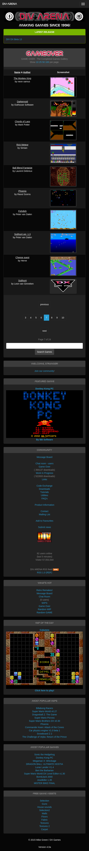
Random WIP (44, 609)
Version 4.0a (44, 847)
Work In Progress (44, 473)
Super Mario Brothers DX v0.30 (44, 721)
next (44, 331)
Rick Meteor (22, 144)
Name (17, 72)
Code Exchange (44, 485)
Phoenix (22, 191)
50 (43, 62)
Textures (44, 823)
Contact (44, 511)
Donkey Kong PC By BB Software (44, 414)
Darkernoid (22, 101)
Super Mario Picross (44, 717)
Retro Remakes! (44, 590)
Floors (44, 816)
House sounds (44, 807)
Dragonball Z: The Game (44, 714)
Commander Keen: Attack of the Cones (44, 727)
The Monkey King (22, 78)
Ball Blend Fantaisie (22, 168)
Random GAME (44, 612)
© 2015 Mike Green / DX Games (44, 840)
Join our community (44, 371)
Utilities (44, 495)
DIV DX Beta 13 (14, 39)
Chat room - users (44, 463)
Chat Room (44, 596)
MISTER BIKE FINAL (44, 783)
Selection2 (44, 810)
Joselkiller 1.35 (44, 780)
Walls (44, 813)
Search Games (44, 352)
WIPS (44, 603)
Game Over (44, 466)
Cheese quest (22, 257)
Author (27, 72)
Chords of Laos (22, 121)
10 (37, 62)
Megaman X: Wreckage (44, 761)
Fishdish (22, 211)
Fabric (44, 820)
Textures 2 (44, 826)
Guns (44, 804)
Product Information (44, 505)
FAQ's (44, 498)
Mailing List (44, 514)
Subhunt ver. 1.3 (22, 234)
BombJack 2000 (44, 777)
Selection (44, 800)
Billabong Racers (44, 708)
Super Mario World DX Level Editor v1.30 (44, 773)
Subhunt (22, 280)
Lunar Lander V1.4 (44, 767)
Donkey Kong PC (44, 757)
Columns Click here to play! (44, 660)
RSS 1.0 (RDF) (44, 572)
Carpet (44, 829)
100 (47, 62)
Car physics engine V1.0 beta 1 (44, 730)
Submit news (44, 527)
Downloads (44, 489)
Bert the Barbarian (44, 770)
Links (44, 479)
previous (44, 304)
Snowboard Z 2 (44, 733)
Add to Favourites (44, 521)
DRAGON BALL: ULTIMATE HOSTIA (44, 764)
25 (40, 62)
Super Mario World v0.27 (44, 711)
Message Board (44, 457)
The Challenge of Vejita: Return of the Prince (44, 737)
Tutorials (44, 492)
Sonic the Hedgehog (44, 754)
